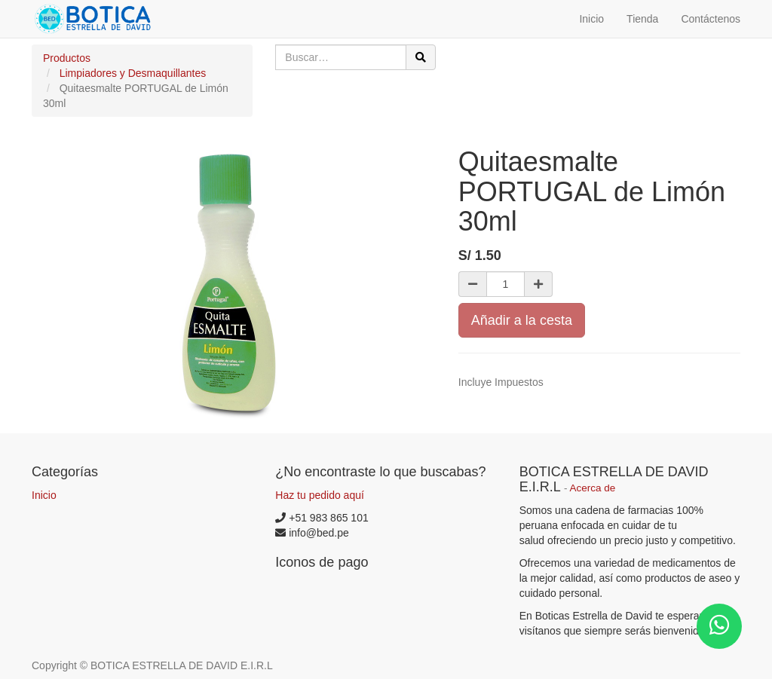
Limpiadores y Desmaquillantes (133, 73)
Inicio (44, 495)
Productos (66, 58)
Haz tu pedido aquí (319, 495)
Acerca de (593, 488)
